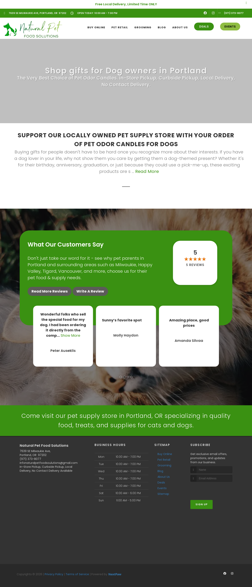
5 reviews (195, 265)
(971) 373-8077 (30, 459)
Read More (147, 171)
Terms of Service (77, 574)
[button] (121, 377)
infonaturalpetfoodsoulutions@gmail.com (49, 463)
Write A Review (90, 291)
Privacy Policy (54, 574)
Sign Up (201, 504)
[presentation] (211, 489)
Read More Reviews (50, 291)
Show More (70, 335)
